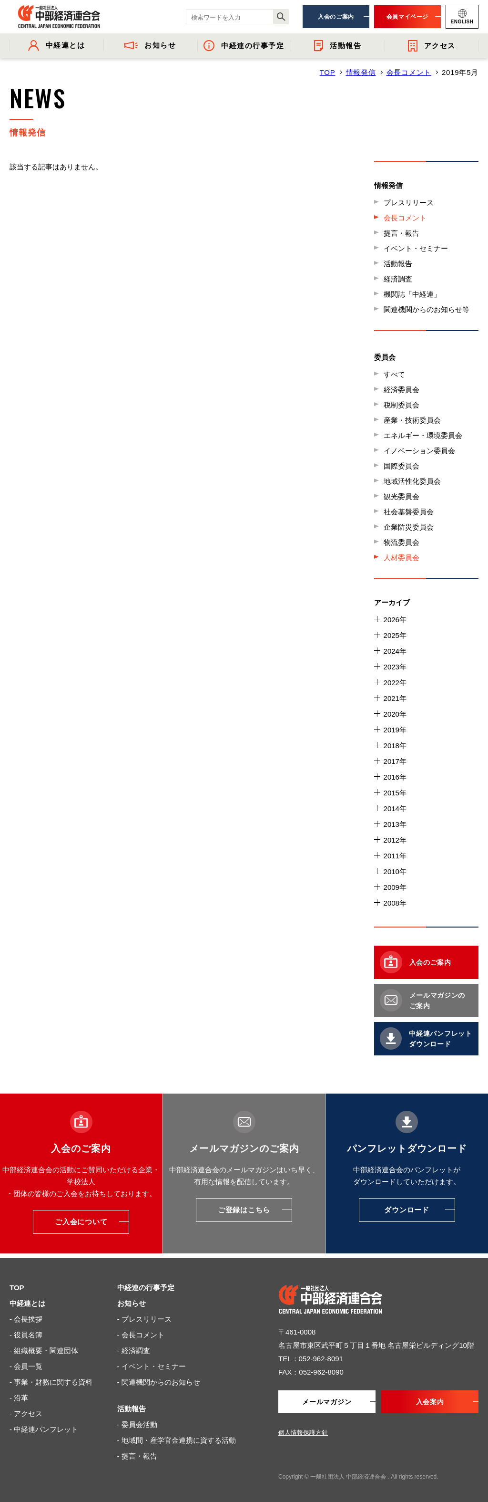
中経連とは (27, 1303)
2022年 (395, 682)
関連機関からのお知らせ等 (426, 309)
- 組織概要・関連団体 (44, 1350)
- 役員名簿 (26, 1335)
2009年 (395, 887)
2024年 (395, 651)
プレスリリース (409, 202)
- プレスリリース (144, 1319)
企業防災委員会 (409, 527)
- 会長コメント (140, 1335)
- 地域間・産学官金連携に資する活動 (176, 1440)
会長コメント (409, 72)
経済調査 (398, 279)
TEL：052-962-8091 (310, 1359)
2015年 (395, 793)
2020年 (395, 714)
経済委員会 (401, 390)
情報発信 (361, 72)
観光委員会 (401, 496)
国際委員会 (401, 466)
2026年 (395, 619)
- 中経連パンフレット (44, 1429)
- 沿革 (19, 1398)
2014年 (395, 808)
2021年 (395, 698)
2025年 (395, 635)
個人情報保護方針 (303, 1432)
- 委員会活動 (137, 1424)
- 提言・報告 (137, 1456)
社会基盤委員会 (409, 512)
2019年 (395, 730)
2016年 (395, 777)
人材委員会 (401, 557)
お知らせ (131, 1303)
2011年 (395, 856)
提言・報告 (401, 233)
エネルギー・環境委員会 (423, 435)
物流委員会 (401, 542)
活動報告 (398, 264)
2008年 (395, 903)
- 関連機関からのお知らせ (158, 1382)
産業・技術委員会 (412, 420)
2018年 (395, 745)
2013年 (395, 824)
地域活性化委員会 (412, 481)
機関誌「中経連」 (412, 294)
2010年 (395, 871)
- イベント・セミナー (151, 1366)
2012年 (395, 840)
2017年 (395, 761)
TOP (328, 72)
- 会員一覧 (26, 1366)
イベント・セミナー (416, 248)
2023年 (395, 667)
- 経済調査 (133, 1350)
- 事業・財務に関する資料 (51, 1382)
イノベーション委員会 (419, 451)
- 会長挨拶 (26, 1319)
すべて (394, 374)
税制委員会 (401, 405)
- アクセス (26, 1413)
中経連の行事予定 (145, 1287)
